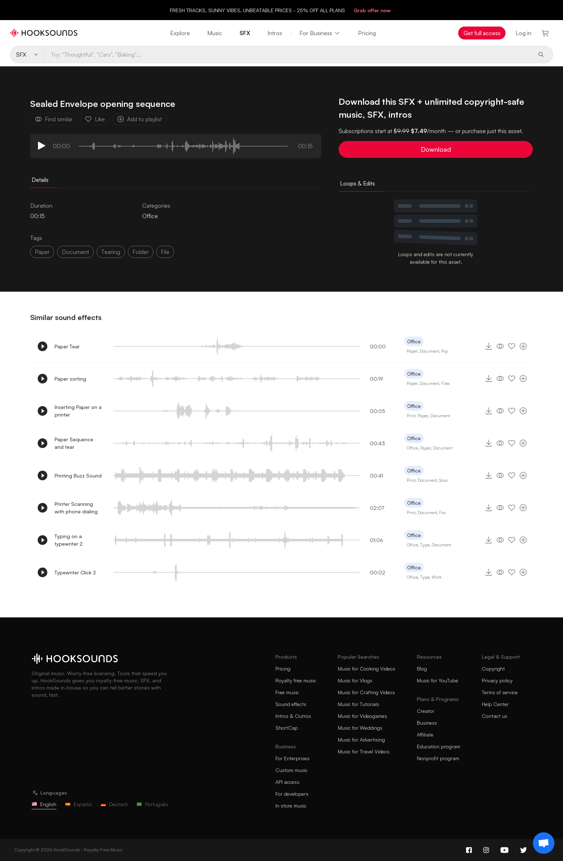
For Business (320, 33)
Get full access (482, 33)
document (75, 251)
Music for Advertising (361, 740)
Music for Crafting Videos (366, 692)
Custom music (291, 770)
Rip (444, 351)
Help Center (495, 704)
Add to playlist (139, 119)
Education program (438, 746)
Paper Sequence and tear (74, 443)
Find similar (54, 119)
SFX (244, 33)
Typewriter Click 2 (75, 572)
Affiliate (425, 734)
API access (287, 782)
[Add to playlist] (523, 346)
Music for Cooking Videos (366, 668)
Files (445, 383)
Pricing (367, 33)
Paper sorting (70, 379)
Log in (523, 33)
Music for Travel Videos (364, 751)
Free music (287, 692)
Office (150, 216)
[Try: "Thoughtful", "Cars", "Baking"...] (288, 54)
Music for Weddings (360, 728)
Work (437, 577)
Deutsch (114, 804)
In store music (291, 806)
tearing (110, 251)
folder (140, 251)
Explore (180, 33)
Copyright (493, 668)
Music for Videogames (362, 716)
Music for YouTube (437, 680)
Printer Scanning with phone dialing (76, 507)
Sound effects (290, 704)
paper (42, 251)
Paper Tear (67, 346)
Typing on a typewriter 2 (69, 540)
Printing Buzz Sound (78, 475)
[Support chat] (543, 843)
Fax (442, 512)
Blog (422, 668)
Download (436, 149)
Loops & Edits (357, 183)
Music (214, 33)
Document (429, 351)
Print (411, 415)
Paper (412, 351)
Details (40, 179)
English (44, 804)
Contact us (494, 716)
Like (95, 119)
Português (152, 804)
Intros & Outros (293, 716)
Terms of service (500, 692)
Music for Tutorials (358, 704)
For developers (291, 794)
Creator (425, 711)
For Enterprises (292, 758)
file (165, 251)
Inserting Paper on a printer (78, 411)
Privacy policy (497, 680)
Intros (274, 33)
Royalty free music (295, 680)
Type (424, 544)
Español (78, 804)
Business (427, 723)
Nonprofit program (438, 758)
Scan (443, 480)
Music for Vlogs (355, 680)
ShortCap (286, 728)
